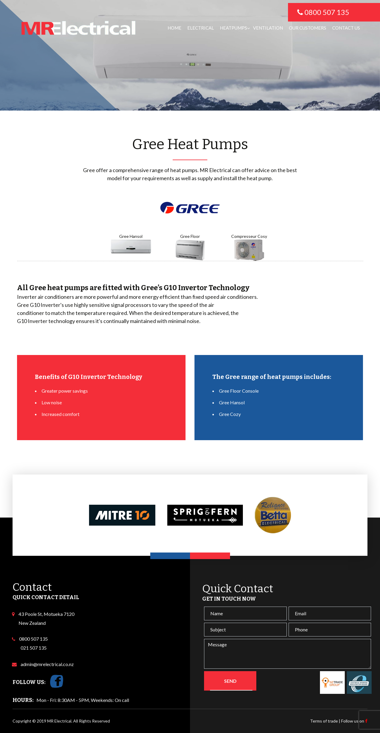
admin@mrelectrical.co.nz (46, 664)
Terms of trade (324, 720)
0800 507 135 (33, 639)
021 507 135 (34, 648)
